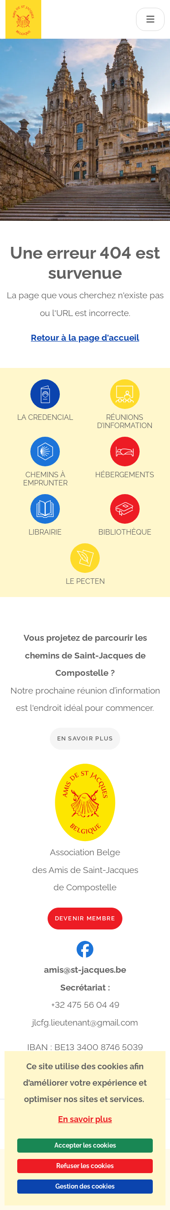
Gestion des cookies (85, 1186)
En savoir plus (85, 738)
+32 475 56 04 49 (85, 1005)
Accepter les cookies (85, 1145)
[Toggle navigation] (150, 19)
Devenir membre (85, 918)
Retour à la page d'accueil (85, 337)
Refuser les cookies (85, 1165)
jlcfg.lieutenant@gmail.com (85, 1022)
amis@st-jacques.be (85, 970)
